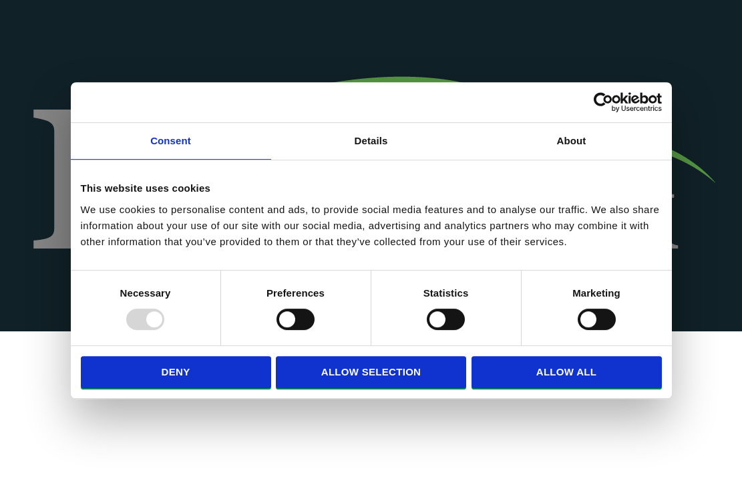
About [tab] (571, 140)
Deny (176, 371)
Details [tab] (371, 140)
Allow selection (371, 371)
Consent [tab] (170, 140)
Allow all (566, 371)
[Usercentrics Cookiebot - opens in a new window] (603, 102)
